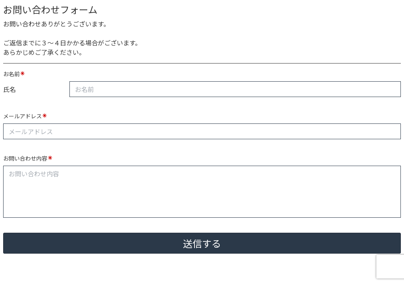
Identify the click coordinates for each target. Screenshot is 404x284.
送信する (202, 243)
